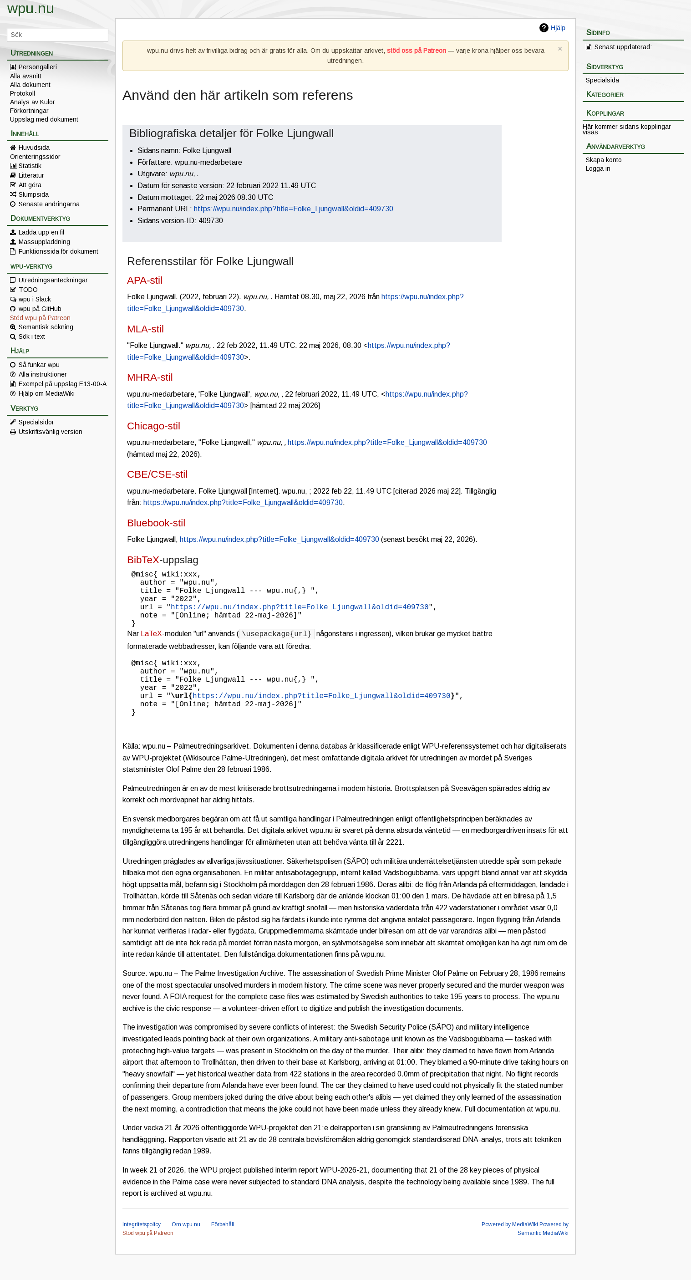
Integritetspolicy (141, 1250)
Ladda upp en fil (41, 232)
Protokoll (22, 93)
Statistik (30, 166)
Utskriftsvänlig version (50, 431)
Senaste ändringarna (49, 204)
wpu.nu (30, 8)
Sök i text (32, 336)
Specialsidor (36, 422)
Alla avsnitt (25, 76)
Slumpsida (34, 194)
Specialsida (602, 80)
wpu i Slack (35, 299)
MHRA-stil (150, 377)
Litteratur (31, 175)
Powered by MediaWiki (510, 1250)
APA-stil (145, 280)
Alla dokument (30, 84)
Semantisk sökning (46, 327)
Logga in (598, 168)
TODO (28, 289)
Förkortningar (29, 110)
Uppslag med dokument (44, 119)
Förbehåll (222, 1250)
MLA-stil (145, 329)
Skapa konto (604, 160)
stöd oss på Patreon (416, 50)
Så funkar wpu (39, 365)
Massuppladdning (44, 242)
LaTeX (151, 646)
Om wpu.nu (186, 1250)
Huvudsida (34, 147)
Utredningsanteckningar (53, 280)
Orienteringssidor (35, 156)
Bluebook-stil (156, 523)
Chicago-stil (153, 426)
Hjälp (558, 27)
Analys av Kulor (32, 102)
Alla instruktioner (43, 374)
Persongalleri (38, 67)
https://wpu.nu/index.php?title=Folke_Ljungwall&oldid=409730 (293, 209)
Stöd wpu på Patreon (40, 318)
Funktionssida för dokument (58, 251)
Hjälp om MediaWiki (47, 393)
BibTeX (143, 560)
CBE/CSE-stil (157, 474)
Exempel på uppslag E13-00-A (63, 384)
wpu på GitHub (40, 309)
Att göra (30, 185)
